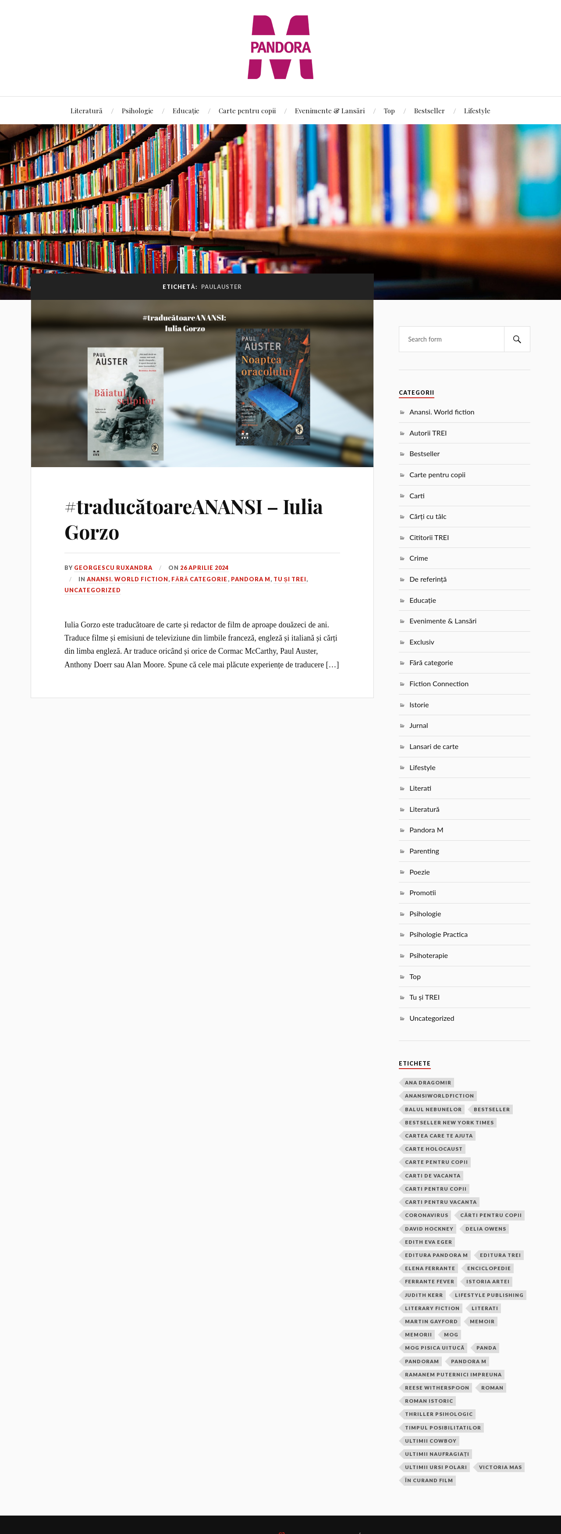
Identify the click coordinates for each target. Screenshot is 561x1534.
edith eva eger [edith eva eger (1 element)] (428, 1242)
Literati (420, 788)
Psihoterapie (428, 955)
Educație (186, 110)
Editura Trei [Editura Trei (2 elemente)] (500, 1255)
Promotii (422, 892)
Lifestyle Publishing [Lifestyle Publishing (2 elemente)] (489, 1295)
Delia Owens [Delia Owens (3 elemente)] (485, 1229)
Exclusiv (421, 641)
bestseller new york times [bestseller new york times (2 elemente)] (449, 1122)
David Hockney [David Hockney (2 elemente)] (429, 1229)
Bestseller (429, 110)
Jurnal (418, 725)
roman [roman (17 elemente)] (492, 1387)
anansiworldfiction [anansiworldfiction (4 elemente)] (439, 1095)
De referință (428, 579)
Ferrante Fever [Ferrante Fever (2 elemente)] (429, 1281)
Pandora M (250, 579)
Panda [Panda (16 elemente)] (486, 1347)
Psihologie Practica (438, 934)
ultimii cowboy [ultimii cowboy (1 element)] (431, 1441)
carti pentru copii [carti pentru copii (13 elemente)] (436, 1189)
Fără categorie (199, 579)
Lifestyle (477, 110)
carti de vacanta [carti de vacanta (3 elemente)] (433, 1175)
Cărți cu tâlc (428, 516)
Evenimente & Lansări (330, 110)
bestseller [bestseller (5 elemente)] (492, 1109)
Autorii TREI (428, 433)
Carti (417, 495)
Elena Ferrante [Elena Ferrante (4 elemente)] (430, 1268)
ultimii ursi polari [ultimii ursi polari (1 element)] (436, 1467)
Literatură (87, 110)
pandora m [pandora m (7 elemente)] (468, 1361)
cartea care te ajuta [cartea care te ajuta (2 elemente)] (439, 1135)
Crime (418, 558)
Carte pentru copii (247, 110)
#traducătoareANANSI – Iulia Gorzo (193, 518)
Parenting (424, 850)
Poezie (419, 872)
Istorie (419, 704)
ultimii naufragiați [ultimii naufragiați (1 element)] (437, 1454)
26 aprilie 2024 (204, 567)
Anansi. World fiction (127, 579)
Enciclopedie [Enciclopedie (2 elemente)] (489, 1268)
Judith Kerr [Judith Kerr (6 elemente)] (424, 1295)
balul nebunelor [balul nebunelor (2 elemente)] (433, 1109)
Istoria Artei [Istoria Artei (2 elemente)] (488, 1281)
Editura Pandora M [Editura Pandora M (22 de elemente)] (436, 1255)
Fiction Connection (439, 683)
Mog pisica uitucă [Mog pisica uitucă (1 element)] (435, 1347)
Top (389, 110)
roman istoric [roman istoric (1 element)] (429, 1401)
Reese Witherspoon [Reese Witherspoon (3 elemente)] (437, 1387)
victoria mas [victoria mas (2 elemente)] (500, 1467)
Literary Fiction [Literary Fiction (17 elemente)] (432, 1308)
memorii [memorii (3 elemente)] (418, 1334)
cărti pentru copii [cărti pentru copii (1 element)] (491, 1215)
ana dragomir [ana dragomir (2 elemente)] (428, 1082)
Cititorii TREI (429, 537)
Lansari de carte (433, 746)
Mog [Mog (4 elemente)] (451, 1334)
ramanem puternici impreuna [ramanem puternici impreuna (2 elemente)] (453, 1374)
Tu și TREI (290, 579)
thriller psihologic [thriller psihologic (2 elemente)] (439, 1414)
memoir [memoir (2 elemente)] (482, 1321)
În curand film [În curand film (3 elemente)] (429, 1480)
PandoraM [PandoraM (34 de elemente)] (422, 1361)
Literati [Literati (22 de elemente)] (485, 1308)
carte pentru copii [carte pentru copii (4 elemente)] (436, 1162)
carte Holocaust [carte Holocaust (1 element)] (434, 1149)
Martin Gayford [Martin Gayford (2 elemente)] (431, 1321)
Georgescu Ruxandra (113, 567)
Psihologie (137, 110)
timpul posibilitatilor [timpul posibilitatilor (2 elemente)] (443, 1427)
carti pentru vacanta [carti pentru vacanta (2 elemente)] (441, 1202)
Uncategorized (92, 590)
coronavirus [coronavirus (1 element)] (426, 1215)
